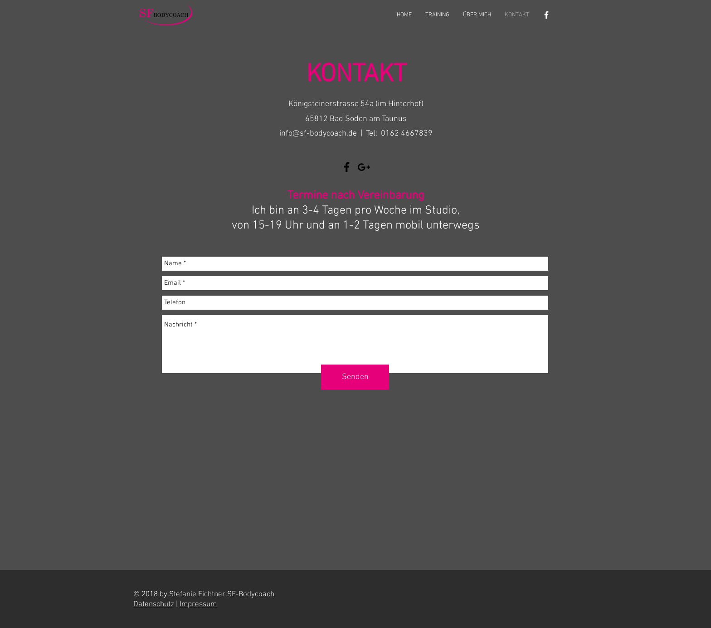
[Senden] (355, 377)
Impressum (198, 604)
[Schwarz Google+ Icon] (363, 167)
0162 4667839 (407, 133)
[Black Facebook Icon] (346, 167)
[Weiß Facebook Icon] (546, 15)
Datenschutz (153, 604)
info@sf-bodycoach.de (318, 133)
